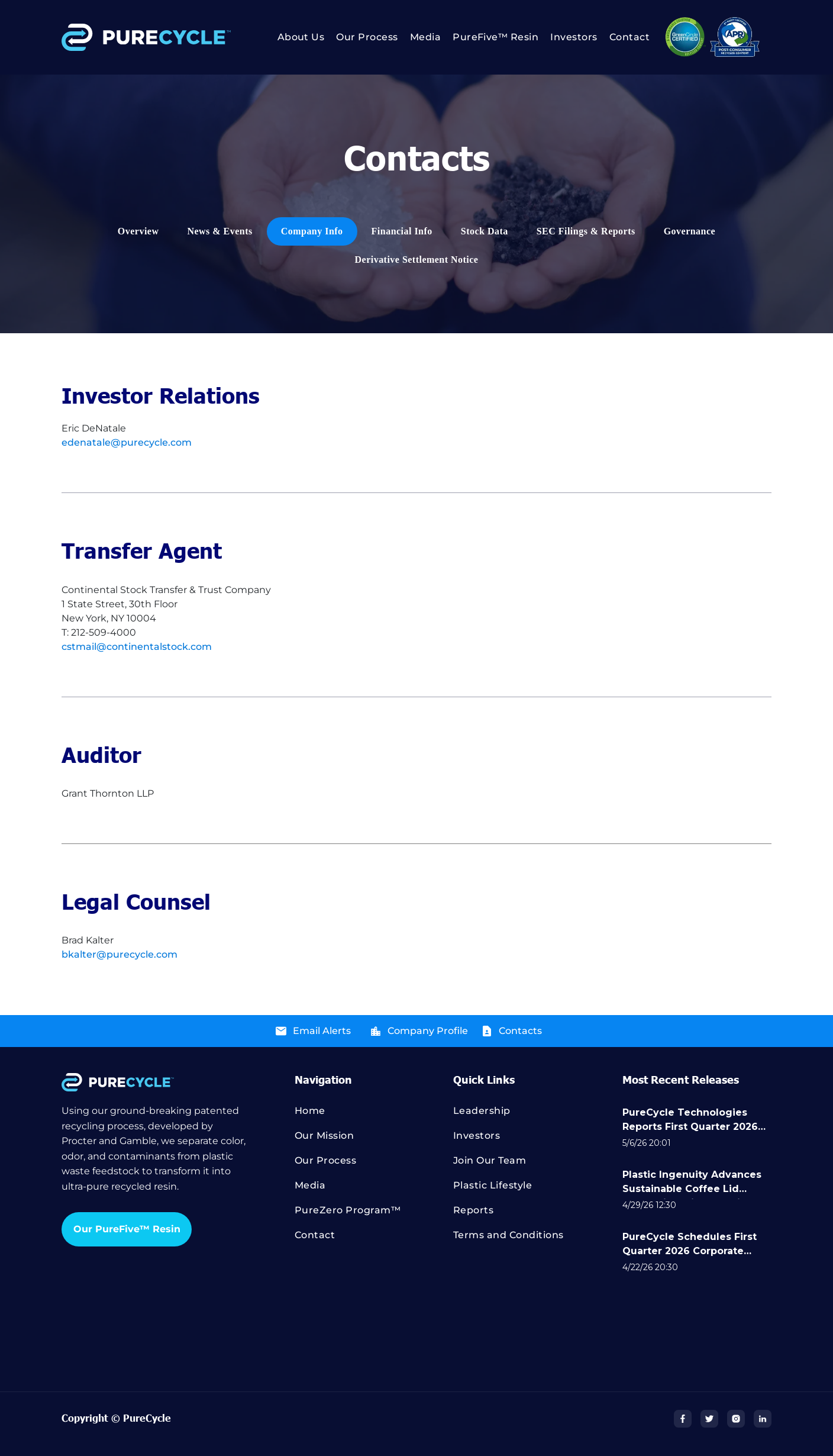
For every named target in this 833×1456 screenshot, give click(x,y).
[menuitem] (295, 37)
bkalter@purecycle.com (119, 954)
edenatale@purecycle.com (127, 442)
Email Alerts (322, 1030)
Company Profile (428, 1030)
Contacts (520, 1030)
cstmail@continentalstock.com (137, 646)
